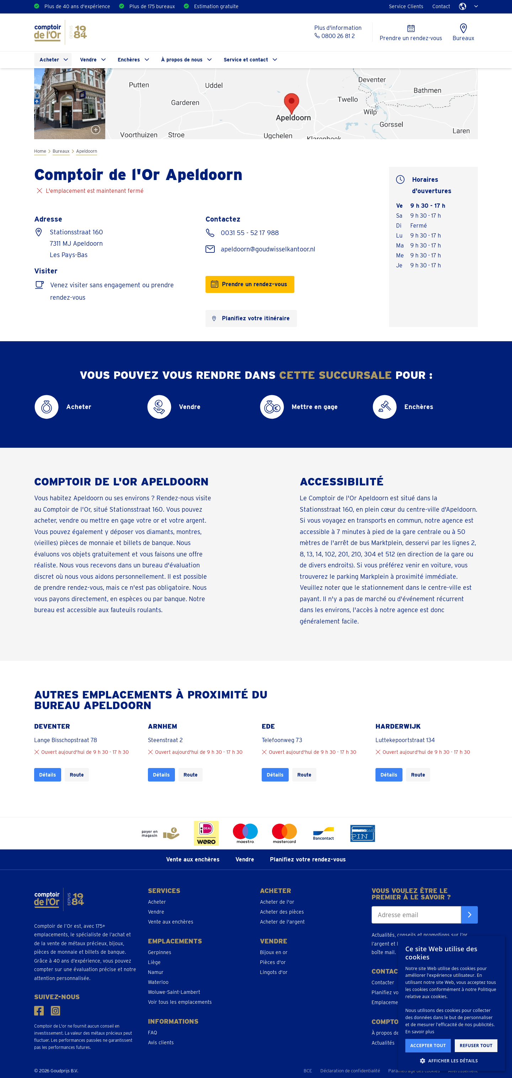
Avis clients (161, 1042)
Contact (441, 6)
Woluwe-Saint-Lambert (174, 992)
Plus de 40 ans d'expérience (77, 6)
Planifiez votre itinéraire (256, 318)
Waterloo (158, 982)
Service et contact (246, 59)
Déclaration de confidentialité (350, 1070)
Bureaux (61, 151)
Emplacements (388, 1002)
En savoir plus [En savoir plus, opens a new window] (419, 1032)
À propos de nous (182, 59)
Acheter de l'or (277, 902)
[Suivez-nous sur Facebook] (39, 1011)
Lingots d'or (274, 972)
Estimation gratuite (216, 6)
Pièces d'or (273, 962)
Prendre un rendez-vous (254, 284)
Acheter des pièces (282, 912)
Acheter (49, 59)
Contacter (383, 982)
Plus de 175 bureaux (152, 6)
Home (40, 151)
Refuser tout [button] (476, 1045)
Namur (156, 972)
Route (77, 775)
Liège (154, 962)
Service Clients (406, 6)
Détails (47, 775)
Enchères (129, 59)
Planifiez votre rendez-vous (308, 859)
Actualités (383, 1043)
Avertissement (463, 1070)
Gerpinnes (159, 952)
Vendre (88, 59)
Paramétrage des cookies (414, 1070)
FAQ (152, 1032)
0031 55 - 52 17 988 (249, 232)
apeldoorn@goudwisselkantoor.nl (267, 249)
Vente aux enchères (193, 859)
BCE (308, 1070)
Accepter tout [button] (428, 1045)
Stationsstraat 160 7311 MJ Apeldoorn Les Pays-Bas (76, 243)
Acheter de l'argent (282, 922)
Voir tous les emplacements (180, 1002)
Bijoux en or (274, 952)
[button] (451, 1060)
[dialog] (451, 1003)
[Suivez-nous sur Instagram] (55, 1011)
